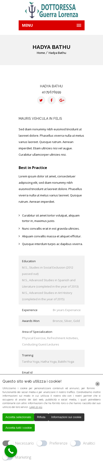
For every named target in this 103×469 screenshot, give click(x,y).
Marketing (23, 457)
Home (41, 53)
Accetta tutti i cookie (18, 427)
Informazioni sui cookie (66, 417)
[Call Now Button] (11, 451)
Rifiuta (41, 417)
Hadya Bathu (57, 53)
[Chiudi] (97, 384)
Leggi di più (35, 407)
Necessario (24, 443)
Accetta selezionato (18, 417)
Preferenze (58, 443)
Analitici (89, 443)
